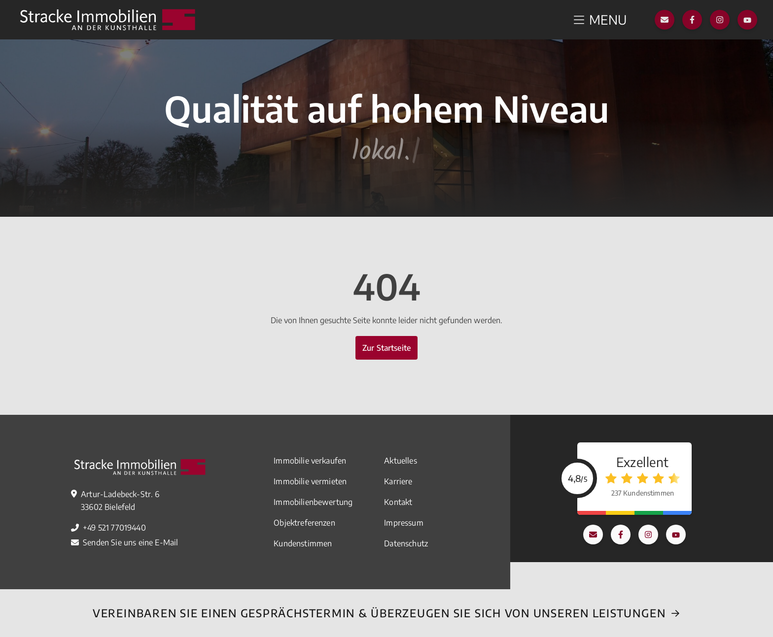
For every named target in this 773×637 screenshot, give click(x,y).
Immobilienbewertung (313, 502)
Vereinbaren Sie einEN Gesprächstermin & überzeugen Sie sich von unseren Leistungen (379, 613)
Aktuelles (400, 461)
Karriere (398, 481)
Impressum (403, 523)
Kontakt (398, 502)
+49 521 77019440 (114, 528)
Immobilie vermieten (310, 481)
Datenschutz (406, 543)
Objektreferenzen (304, 523)
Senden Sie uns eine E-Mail (130, 542)
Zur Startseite (386, 348)
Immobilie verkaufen (310, 461)
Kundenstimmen (303, 543)
